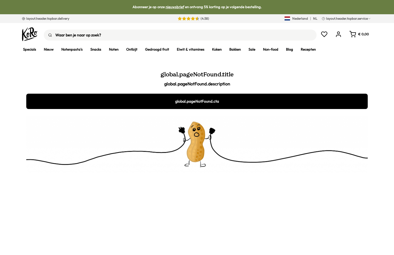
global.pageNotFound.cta (197, 101)
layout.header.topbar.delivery (45, 18)
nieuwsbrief (175, 7)
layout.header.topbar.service (346, 18)
